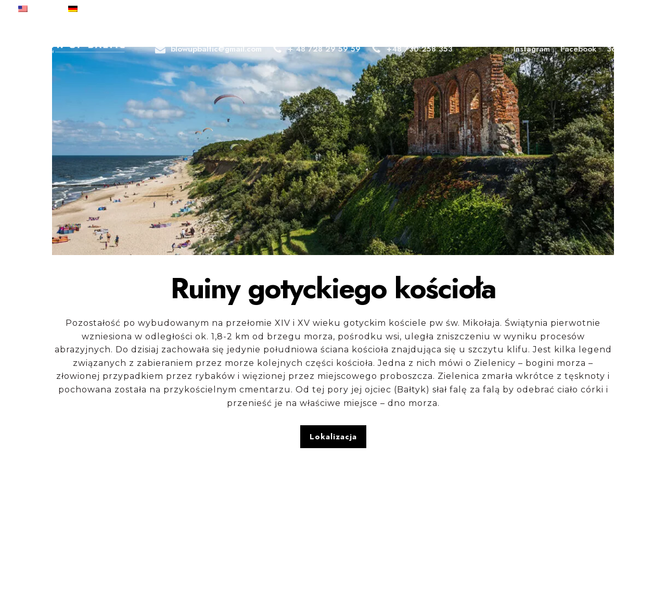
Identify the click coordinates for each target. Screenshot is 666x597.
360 (616, 49)
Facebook (578, 49)
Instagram (532, 49)
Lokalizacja (333, 436)
